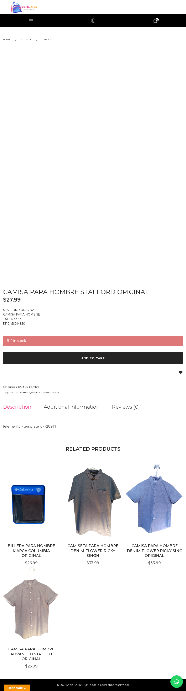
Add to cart (93, 358)
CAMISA (46, 39)
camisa (14, 392)
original (36, 392)
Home (7, 39)
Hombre (26, 39)
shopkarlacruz (50, 392)
